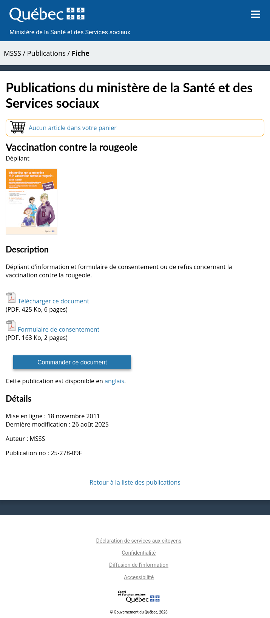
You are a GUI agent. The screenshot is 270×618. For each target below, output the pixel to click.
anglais (114, 381)
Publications (46, 53)
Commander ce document (72, 362)
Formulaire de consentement (52, 329)
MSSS (12, 53)
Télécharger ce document (47, 301)
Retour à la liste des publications (135, 482)
